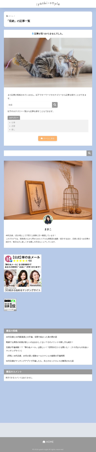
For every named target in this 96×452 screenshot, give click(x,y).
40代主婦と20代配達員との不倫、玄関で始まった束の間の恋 (31, 337)
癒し (13, 129)
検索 (89, 153)
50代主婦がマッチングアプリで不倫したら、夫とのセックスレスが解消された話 (40, 361)
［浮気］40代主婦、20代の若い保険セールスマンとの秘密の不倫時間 (35, 356)
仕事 (13, 122)
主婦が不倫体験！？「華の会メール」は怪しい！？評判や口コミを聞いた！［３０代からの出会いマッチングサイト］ (47, 349)
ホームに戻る (47, 138)
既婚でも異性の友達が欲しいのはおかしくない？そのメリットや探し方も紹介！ (40, 342)
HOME (48, 441)
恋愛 (13, 126)
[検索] (55, 105)
